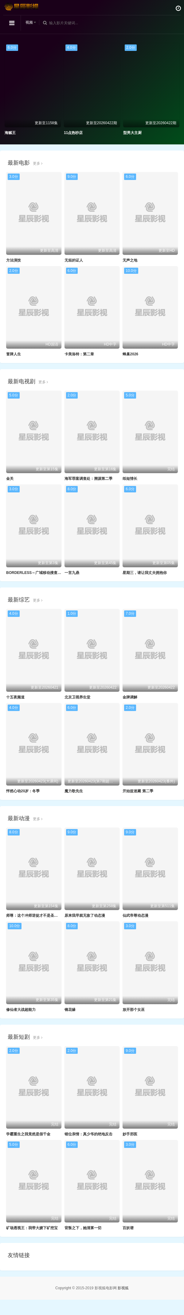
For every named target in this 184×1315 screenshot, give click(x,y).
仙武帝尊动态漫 (135, 915)
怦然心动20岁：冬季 (23, 791)
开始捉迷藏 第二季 (138, 791)
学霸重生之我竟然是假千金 (28, 1134)
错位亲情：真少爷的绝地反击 (88, 1134)
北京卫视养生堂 (77, 697)
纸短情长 (130, 478)
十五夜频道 (15, 697)
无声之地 (130, 260)
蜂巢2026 (130, 354)
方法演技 (13, 260)
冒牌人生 (13, 354)
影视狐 (123, 1288)
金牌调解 (130, 697)
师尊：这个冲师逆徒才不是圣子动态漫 (37, 915)
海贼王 (10, 133)
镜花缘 (70, 1009)
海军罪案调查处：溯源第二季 (88, 478)
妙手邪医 (130, 1134)
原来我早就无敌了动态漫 (85, 915)
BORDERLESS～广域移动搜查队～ (35, 573)
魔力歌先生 (74, 791)
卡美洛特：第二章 (79, 354)
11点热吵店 (73, 133)
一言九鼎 (72, 573)
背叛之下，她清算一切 (83, 1228)
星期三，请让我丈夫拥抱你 (145, 573)
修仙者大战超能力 (21, 1009)
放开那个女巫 (134, 1009)
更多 (37, 163)
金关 (10, 478)
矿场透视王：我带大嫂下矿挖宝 (32, 1228)
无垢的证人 (74, 260)
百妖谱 (128, 1228)
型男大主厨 (132, 133)
